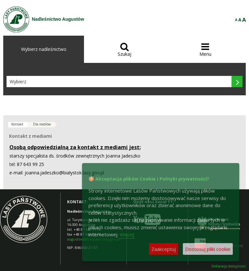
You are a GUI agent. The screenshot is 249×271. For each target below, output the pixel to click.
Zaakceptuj (163, 249)
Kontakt (17, 124)
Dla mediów (42, 124)
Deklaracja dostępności (228, 266)
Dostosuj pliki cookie (208, 249)
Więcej (127, 234)
